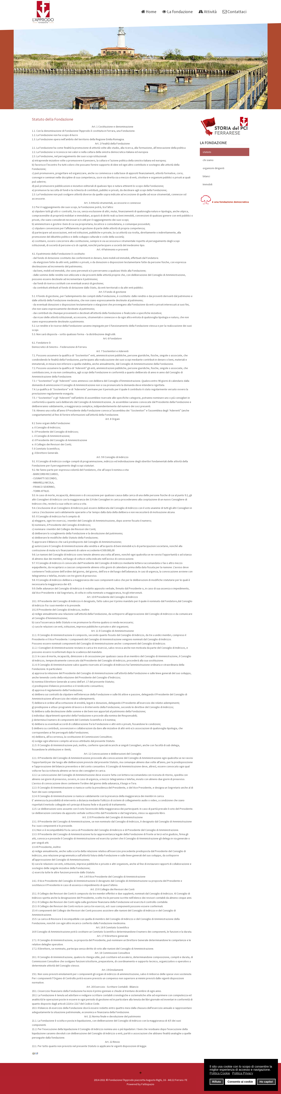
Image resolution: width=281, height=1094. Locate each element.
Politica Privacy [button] (242, 1073)
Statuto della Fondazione (52, 119)
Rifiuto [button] (216, 1081)
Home (148, 11)
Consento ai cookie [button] (240, 1081)
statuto (207, 152)
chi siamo (208, 160)
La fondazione (177, 11)
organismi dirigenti (213, 168)
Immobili (207, 184)
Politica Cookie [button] (220, 1073)
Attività (207, 11)
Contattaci (234, 11)
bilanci (206, 176)
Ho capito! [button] (266, 1081)
